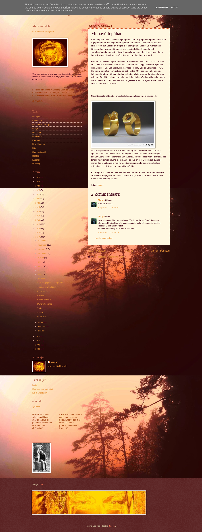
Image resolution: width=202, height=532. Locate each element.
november (42, 245)
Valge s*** (41, 317)
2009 (37, 345)
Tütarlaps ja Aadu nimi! (47, 287)
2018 (37, 211)
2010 (37, 340)
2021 (37, 198)
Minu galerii (37, 116)
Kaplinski (36, 160)
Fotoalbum (37, 120)
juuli (40, 262)
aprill (40, 275)
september (43, 253)
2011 (37, 336)
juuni (40, 266)
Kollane (40, 295)
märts (40, 322)
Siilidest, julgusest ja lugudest (50, 282)
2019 (37, 207)
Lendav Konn (38, 136)
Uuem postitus (97, 250)
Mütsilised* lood (44, 291)
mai (40, 270)
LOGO (41, 484)
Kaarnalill (36, 140)
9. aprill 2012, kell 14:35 (108, 207)
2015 (37, 224)
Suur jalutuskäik (39, 152)
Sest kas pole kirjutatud (42, 389)
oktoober (42, 249)
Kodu (34, 385)
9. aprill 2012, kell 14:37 (108, 232)
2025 (37, 181)
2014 (37, 228)
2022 (37, 194)
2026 (37, 177)
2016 (37, 220)
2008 (37, 349)
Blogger (111, 526)
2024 (37, 186)
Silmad (40, 312)
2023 (37, 190)
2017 (37, 216)
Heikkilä (35, 156)
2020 (37, 203)
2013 (37, 233)
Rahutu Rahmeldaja (41, 124)
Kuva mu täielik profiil (57, 366)
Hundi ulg (36, 132)
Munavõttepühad (44, 304)
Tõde (39, 308)
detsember (43, 240)
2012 (37, 237)
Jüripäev (41, 278)
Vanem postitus (160, 250)
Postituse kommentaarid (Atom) (111, 257)
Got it (174, 7)
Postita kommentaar (104, 238)
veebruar (42, 326)
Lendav (54, 362)
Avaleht (128, 250)
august (41, 258)
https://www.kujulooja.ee (43, 31)
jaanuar (41, 331)
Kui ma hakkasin (39, 393)
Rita (34, 148)
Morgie (101, 200)
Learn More (161, 7)
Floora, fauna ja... (45, 300)
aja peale (36, 406)
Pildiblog (36, 164)
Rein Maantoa (38, 144)
